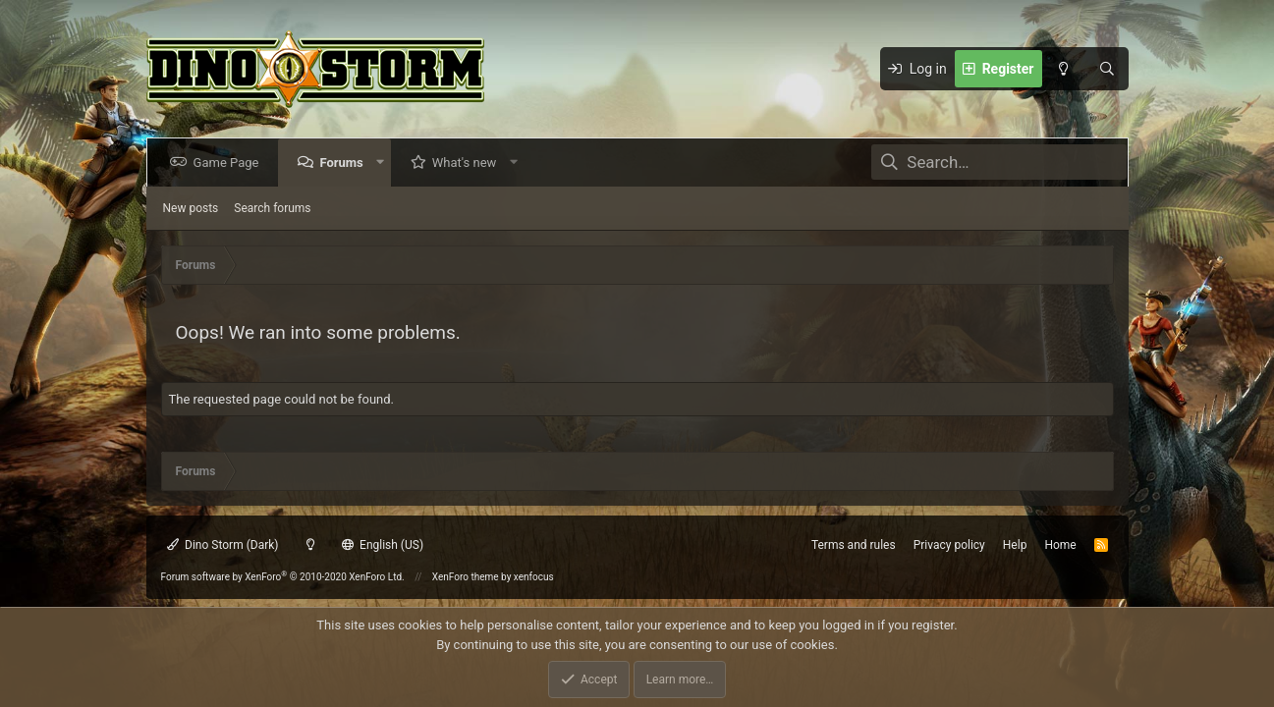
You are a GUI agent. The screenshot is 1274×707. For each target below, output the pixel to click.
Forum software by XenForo (283, 576)
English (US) (383, 545)
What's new (468, 162)
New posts (191, 208)
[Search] (1107, 68)
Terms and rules (853, 545)
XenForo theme (465, 576)
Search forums (272, 208)
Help (1015, 545)
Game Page (230, 162)
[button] (383, 162)
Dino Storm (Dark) (223, 545)
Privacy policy (949, 545)
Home (1060, 545)
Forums (344, 162)
